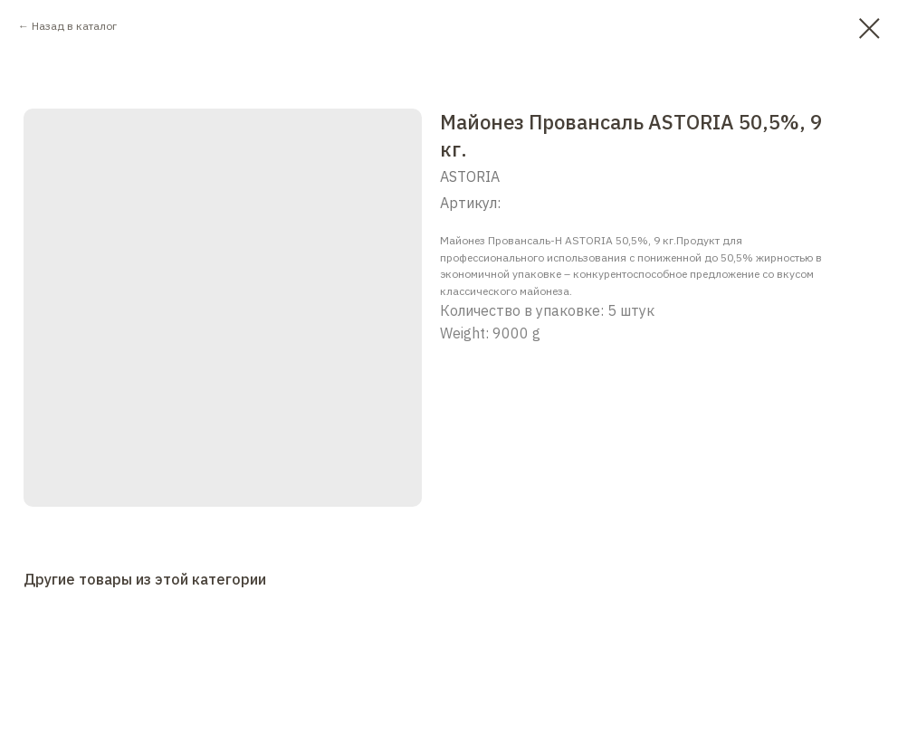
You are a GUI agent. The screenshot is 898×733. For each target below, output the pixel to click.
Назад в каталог (74, 26)
